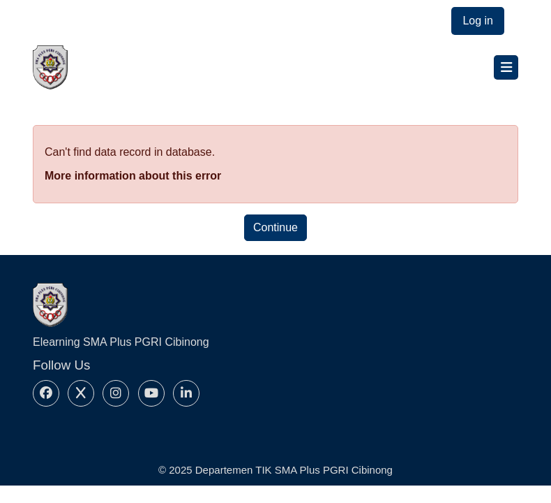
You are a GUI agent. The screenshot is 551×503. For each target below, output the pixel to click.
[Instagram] (116, 393)
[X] (81, 393)
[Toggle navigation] (506, 67)
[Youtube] (151, 393)
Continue (275, 227)
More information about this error (133, 176)
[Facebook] (46, 393)
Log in (477, 21)
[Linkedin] (186, 393)
